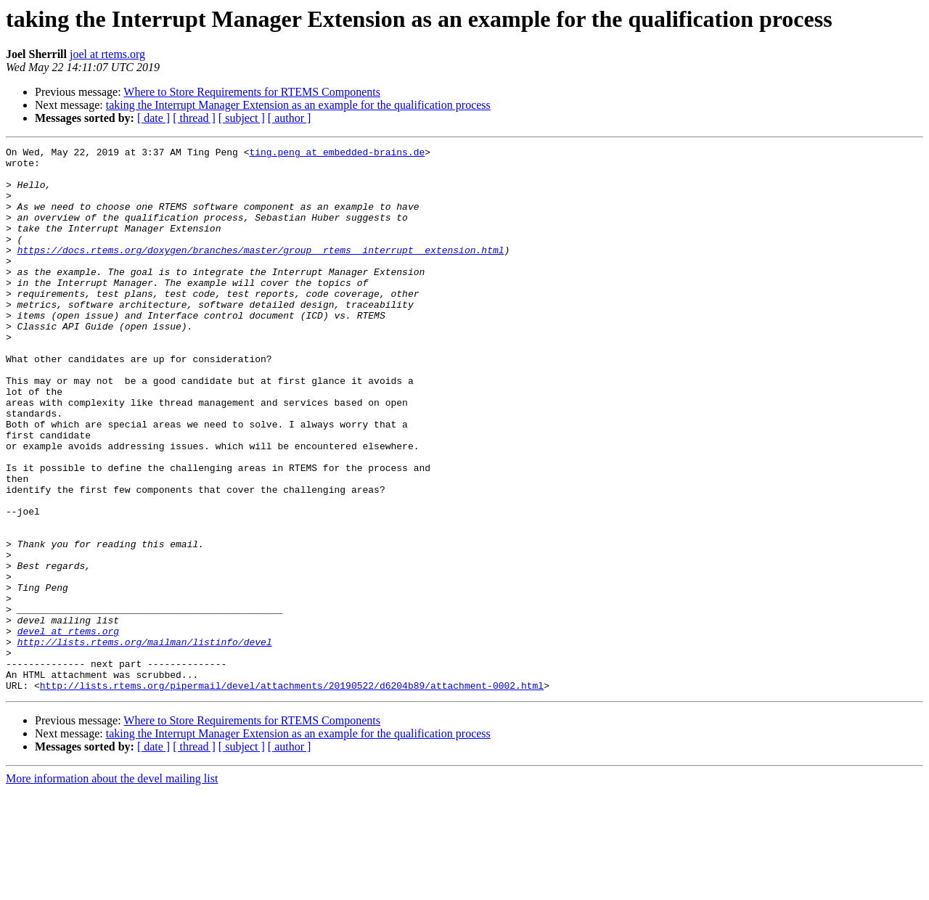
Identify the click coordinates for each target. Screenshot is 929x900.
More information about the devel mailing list (112, 887)
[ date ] (153, 118)
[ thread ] (194, 118)
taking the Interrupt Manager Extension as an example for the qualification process (298, 105)
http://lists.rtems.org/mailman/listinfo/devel (144, 741)
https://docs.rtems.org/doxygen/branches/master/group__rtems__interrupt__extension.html (260, 271)
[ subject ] (241, 118)
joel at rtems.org (107, 54)
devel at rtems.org (68, 728)
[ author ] (289, 118)
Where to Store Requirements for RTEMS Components (251, 92)
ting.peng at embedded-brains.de (337, 153)
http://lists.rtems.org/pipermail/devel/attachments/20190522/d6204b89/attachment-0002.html (292, 794)
